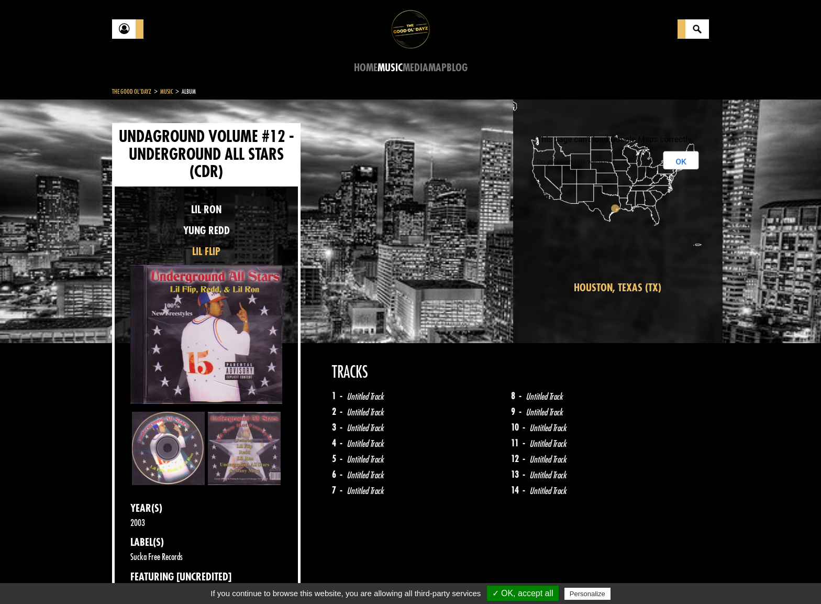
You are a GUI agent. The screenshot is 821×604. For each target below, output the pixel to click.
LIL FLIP (206, 251)
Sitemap (285, 578)
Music (390, 67)
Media (415, 67)
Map (437, 67)
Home (366, 67)
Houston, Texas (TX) (617, 287)
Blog (457, 67)
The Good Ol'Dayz (131, 92)
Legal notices (194, 578)
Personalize (587, 594)
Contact (138, 577)
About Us (243, 578)
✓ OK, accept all (522, 593)
